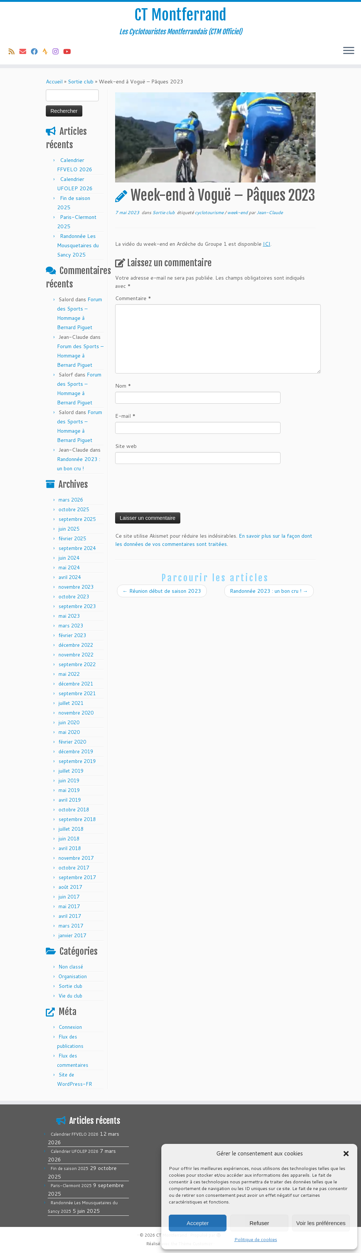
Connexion (70, 1027)
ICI (266, 244)
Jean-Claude (270, 212)
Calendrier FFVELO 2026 (74, 1134)
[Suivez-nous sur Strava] (47, 51)
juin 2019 (68, 780)
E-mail (125, 416)
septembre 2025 (77, 519)
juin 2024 (68, 557)
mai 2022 (69, 674)
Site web (126, 446)
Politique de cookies (255, 1239)
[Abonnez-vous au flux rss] (14, 51)
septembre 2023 (77, 606)
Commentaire (133, 298)
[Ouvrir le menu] (348, 51)
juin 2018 (68, 838)
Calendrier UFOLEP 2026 (74, 1151)
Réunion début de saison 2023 (162, 591)
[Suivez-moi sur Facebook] (36, 51)
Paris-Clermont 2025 (71, 1186)
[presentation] (171, 490)
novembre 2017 (76, 858)
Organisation (72, 976)
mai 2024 (69, 567)
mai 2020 (69, 732)
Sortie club (81, 81)
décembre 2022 (75, 645)
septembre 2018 (77, 819)
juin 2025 (68, 528)
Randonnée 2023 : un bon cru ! (269, 591)
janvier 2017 (72, 935)
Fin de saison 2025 (69, 1168)
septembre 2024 (77, 548)
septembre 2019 (77, 761)
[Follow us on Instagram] (58, 51)
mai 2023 (69, 616)
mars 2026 (70, 499)
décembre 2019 (75, 751)
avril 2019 (69, 799)
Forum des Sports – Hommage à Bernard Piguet (80, 356)
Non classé (70, 966)
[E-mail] (25, 51)
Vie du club (70, 995)
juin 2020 (68, 722)
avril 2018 (69, 848)
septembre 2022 (77, 664)
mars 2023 (70, 625)
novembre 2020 (76, 712)
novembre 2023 (76, 586)
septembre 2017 (77, 877)
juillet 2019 (70, 770)
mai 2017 (69, 906)
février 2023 (72, 635)
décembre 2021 (75, 683)
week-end (238, 212)
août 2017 (70, 887)
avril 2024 (69, 577)
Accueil (54, 81)
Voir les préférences (321, 1223)
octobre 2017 (73, 867)
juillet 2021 (70, 703)
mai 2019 (69, 790)
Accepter (198, 1223)
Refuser (259, 1223)
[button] (346, 1153)
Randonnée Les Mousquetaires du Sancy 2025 (78, 245)
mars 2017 (70, 925)
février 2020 (72, 741)
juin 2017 (68, 896)
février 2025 (72, 538)
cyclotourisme (210, 212)
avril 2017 (69, 916)
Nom (123, 385)
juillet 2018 (70, 829)
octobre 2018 (73, 809)
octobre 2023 (73, 596)
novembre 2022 (76, 654)
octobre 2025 (73, 509)
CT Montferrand (180, 15)
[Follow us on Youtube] (69, 51)
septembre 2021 (77, 693)
